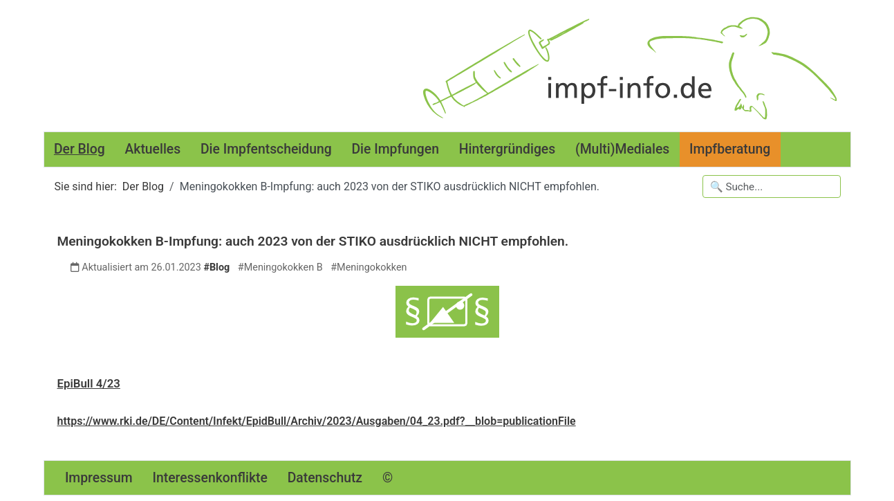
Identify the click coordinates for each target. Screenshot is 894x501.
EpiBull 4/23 (88, 383)
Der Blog (79, 149)
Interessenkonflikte (210, 478)
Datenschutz (325, 478)
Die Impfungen (394, 149)
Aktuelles (152, 149)
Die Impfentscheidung (266, 149)
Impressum (99, 478)
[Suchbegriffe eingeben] (771, 186)
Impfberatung (729, 149)
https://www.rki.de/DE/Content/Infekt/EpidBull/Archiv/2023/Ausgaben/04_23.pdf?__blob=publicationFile (316, 421)
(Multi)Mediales (622, 149)
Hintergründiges (507, 149)
